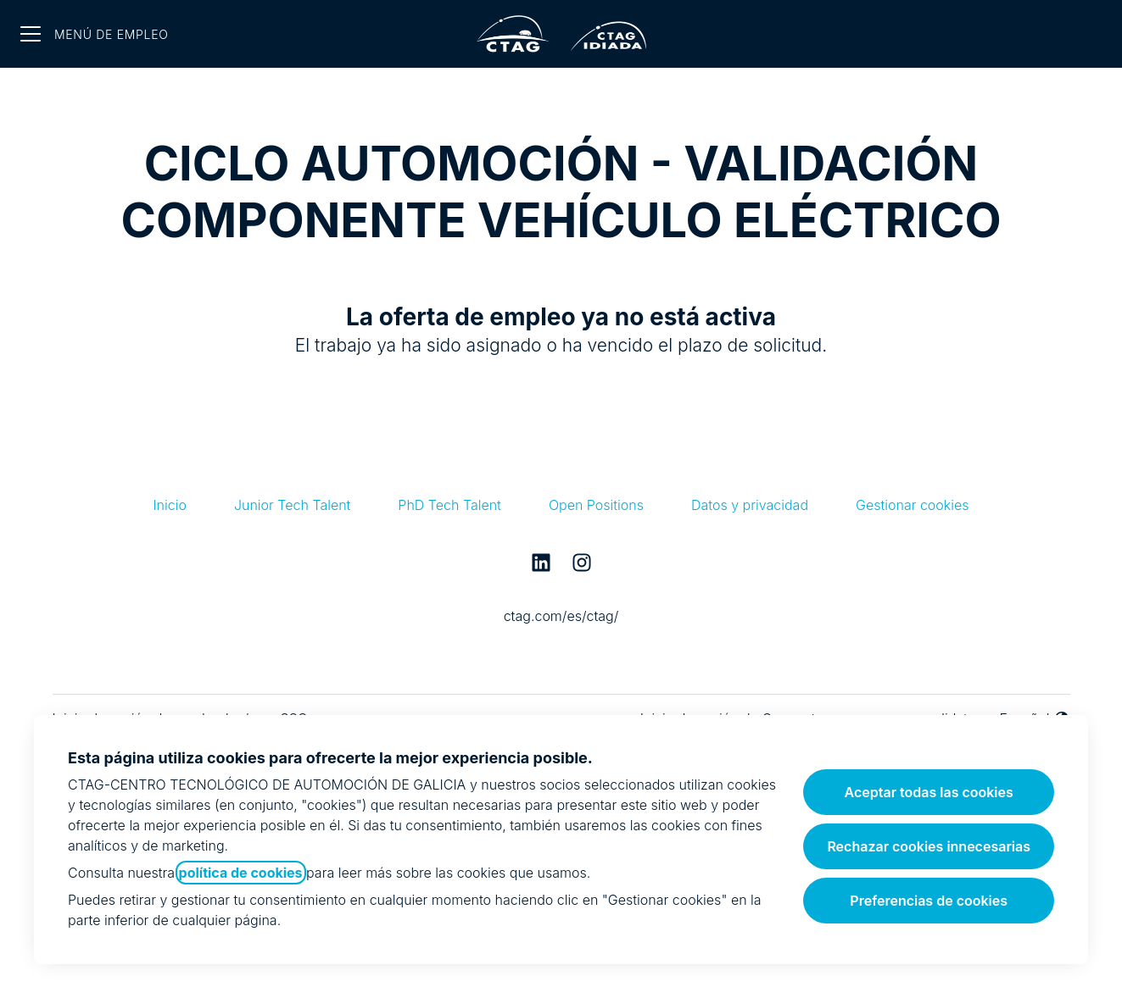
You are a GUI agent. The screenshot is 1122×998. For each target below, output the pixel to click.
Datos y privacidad (749, 504)
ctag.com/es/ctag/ (561, 615)
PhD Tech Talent (449, 504)
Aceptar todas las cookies (929, 792)
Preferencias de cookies (929, 900)
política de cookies (241, 872)
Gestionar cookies (912, 504)
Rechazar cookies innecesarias (928, 846)
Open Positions (596, 504)
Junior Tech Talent (292, 504)
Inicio (170, 504)
